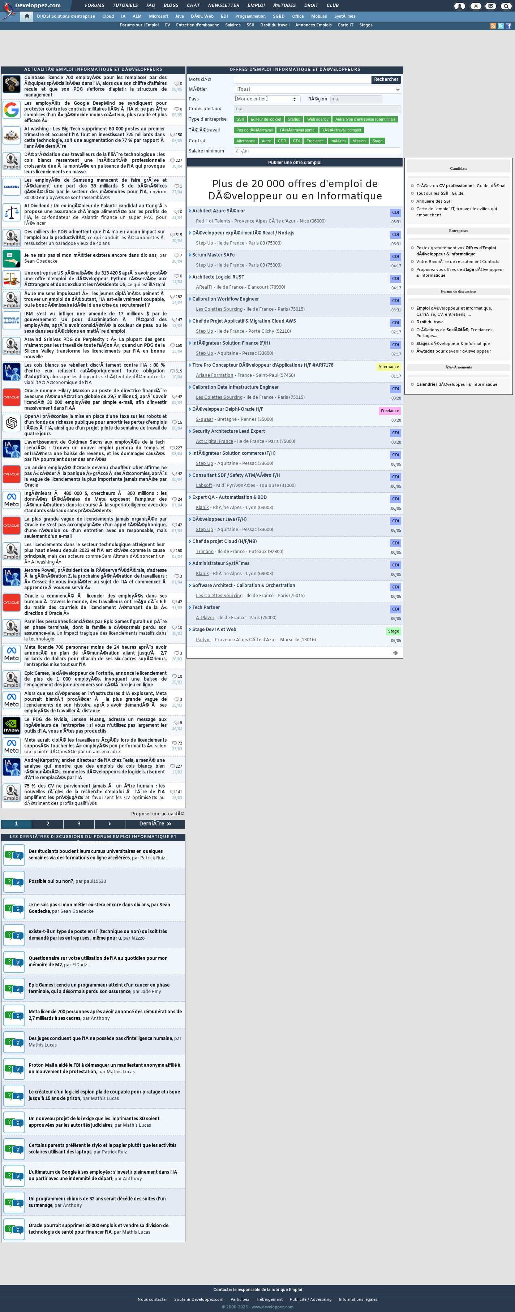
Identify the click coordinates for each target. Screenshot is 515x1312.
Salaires (233, 25)
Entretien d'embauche (197, 25)
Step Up (204, 252)
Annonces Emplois (313, 25)
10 (177, 637)
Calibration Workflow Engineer (224, 308)
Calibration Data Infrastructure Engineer (234, 397)
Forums (94, 6)
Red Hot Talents (213, 230)
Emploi (256, 6)
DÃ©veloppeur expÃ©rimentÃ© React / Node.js (241, 242)
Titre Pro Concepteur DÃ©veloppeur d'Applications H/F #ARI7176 (261, 374)
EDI (224, 16)
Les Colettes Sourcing (219, 318)
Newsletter (223, 6)
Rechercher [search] (386, 89)
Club (332, 6)
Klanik (202, 517)
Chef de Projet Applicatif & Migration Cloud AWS (242, 330)
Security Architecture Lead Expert (227, 441)
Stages (366, 25)
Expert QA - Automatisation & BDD (228, 507)
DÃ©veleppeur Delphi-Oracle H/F (226, 419)
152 (176, 306)
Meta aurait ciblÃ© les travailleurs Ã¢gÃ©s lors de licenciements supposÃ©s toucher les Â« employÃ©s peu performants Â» (95, 755)
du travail (431, 331)
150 (176, 144)
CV (167, 25)
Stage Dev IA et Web (212, 639)
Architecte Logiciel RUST (216, 286)
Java (179, 16)
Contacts (490, 270)
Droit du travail (274, 25)
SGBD (279, 16)
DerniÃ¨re (155, 833)
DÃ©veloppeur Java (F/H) (217, 529)
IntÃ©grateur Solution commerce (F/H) (232, 463)
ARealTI (204, 296)
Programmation (250, 16)
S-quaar (204, 429)
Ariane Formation (214, 385)
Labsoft (204, 495)
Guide (483, 195)
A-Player (205, 627)
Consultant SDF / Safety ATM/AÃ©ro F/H (234, 485)
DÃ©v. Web (202, 16)
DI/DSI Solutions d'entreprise (66, 16)
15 (177, 432)
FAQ (151, 6)
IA (123, 16)
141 (176, 801)
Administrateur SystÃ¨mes (219, 573)
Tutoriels (125, 6)
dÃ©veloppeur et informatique (453, 317)
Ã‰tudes (284, 6)
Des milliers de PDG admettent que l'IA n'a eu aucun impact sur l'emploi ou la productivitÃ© (94, 247)
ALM (137, 16)
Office (298, 16)
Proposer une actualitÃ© (157, 823)
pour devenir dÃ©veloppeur (453, 360)
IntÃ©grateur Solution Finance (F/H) (229, 352)
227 (176, 170)
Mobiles (319, 16)
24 (177, 508)
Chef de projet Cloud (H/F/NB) (223, 551)
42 (177, 406)
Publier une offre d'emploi (295, 171)
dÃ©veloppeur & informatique (453, 352)
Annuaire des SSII (434, 210)
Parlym (203, 649)
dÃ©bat (498, 195)
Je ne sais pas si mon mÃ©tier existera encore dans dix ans (95, 267)
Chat (193, 6)
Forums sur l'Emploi (139, 25)
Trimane (205, 561)
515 (176, 244)
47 (177, 329)
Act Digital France (214, 451)
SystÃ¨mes (345, 16)
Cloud (108, 16)
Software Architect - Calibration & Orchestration (242, 595)
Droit (311, 6)
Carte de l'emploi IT (435, 218)
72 (177, 752)
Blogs (171, 6)
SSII (250, 25)
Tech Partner (204, 617)
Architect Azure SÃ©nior (217, 220)
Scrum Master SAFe (212, 264)
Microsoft (158, 16)
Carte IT (345, 25)
